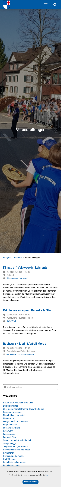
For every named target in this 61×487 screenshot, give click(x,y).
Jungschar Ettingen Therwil (15, 446)
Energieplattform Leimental (15, 421)
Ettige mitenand (10, 424)
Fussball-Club (9, 437)
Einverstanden (30, 481)
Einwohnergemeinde (12, 412)
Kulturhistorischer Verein (14, 462)
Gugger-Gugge (9, 443)
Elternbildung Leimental (13, 415)
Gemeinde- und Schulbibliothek (21, 354)
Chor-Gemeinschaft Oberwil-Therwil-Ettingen (23, 409)
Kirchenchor (8, 453)
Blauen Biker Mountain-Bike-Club (18, 402)
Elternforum (8, 418)
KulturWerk (11, 321)
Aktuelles (18, 257)
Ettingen (7, 257)
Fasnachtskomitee (11, 428)
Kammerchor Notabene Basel (16, 449)
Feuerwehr (8, 431)
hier (47, 475)
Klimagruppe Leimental (17, 278)
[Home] (6, 5)
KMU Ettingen (9, 459)
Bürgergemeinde (10, 406)
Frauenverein (9, 434)
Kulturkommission (11, 465)
